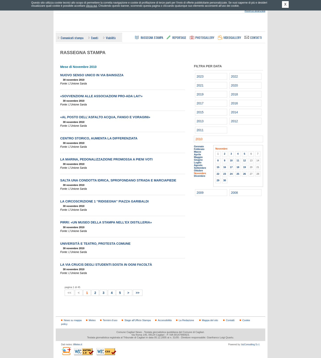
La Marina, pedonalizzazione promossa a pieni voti (106, 159)
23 (224, 174)
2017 (200, 103)
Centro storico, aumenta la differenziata (99, 138)
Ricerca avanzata (255, 11)
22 (218, 174)
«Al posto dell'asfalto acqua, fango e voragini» (105, 117)
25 (238, 174)
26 (244, 174)
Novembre (200, 173)
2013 (200, 121)
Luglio (197, 162)
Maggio (198, 157)
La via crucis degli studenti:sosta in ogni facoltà (106, 264)
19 (244, 167)
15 (218, 167)
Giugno (198, 159)
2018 (234, 94)
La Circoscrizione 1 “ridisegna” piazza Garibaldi (104, 201)
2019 (200, 94)
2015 (200, 112)
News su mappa (73, 320)
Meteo (92, 320)
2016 (234, 103)
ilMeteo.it (77, 344)
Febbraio (199, 149)
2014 (234, 112)
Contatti (230, 320)
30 (224, 180)
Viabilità (110, 37)
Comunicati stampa (72, 37)
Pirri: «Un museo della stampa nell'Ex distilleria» (106, 222)
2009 (200, 192)
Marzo (197, 151)
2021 (200, 85)
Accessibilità (164, 320)
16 (224, 167)
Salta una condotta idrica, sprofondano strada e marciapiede (118, 180)
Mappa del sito (210, 320)
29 (218, 180)
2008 (234, 192)
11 (238, 160)
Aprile (197, 154)
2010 (198, 139)
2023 (200, 76)
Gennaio (199, 146)
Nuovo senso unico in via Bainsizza (91, 75)
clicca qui (91, 5)
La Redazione (186, 320)
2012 (234, 121)
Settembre (200, 167)
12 (244, 160)
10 (231, 160)
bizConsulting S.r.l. (250, 344)
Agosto (198, 165)
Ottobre (198, 170)
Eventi (94, 37)
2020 (234, 85)
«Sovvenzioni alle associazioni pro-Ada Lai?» (101, 96)
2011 (200, 130)
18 (238, 167)
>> (136, 292)
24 (231, 174)
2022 (234, 76)
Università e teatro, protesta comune (95, 243)
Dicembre (199, 176)
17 (231, 167)
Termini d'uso (110, 320)
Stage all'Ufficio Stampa (137, 320)
